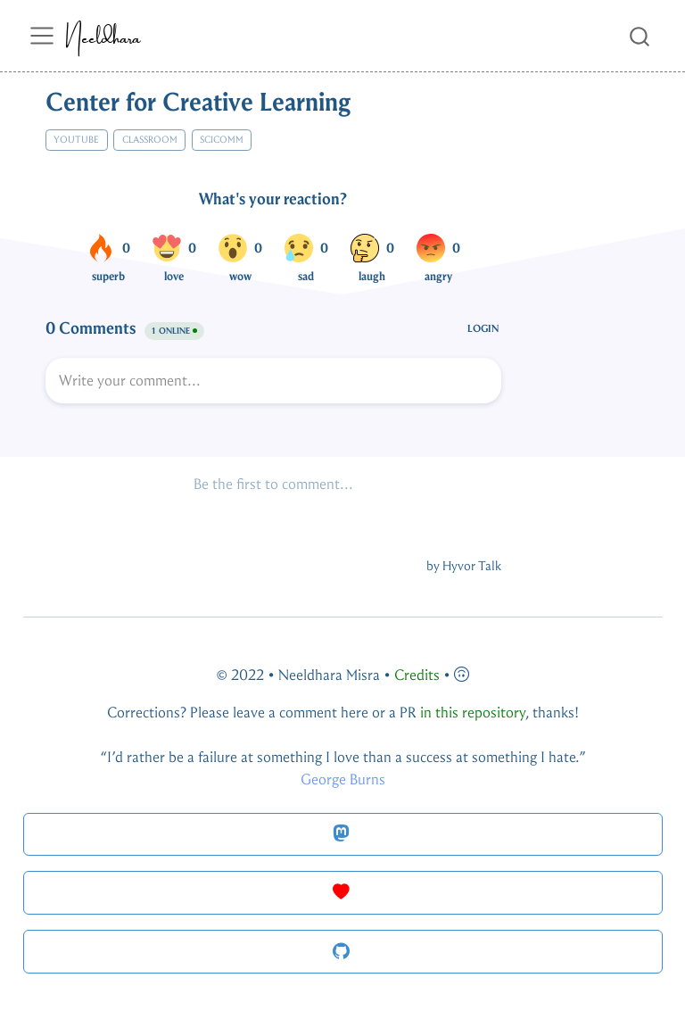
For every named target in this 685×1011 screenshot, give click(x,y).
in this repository (472, 712)
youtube (76, 139)
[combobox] (640, 35)
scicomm (221, 139)
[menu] (42, 36)
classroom (149, 139)
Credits (417, 675)
